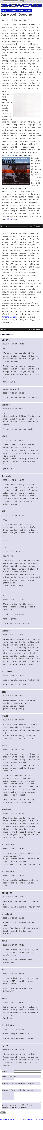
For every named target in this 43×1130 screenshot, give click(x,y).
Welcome (4, 11)
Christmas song (9, 317)
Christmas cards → (33, 1121)
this (9, 219)
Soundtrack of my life (16, 11)
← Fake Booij (7, 1121)
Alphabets (28, 11)
